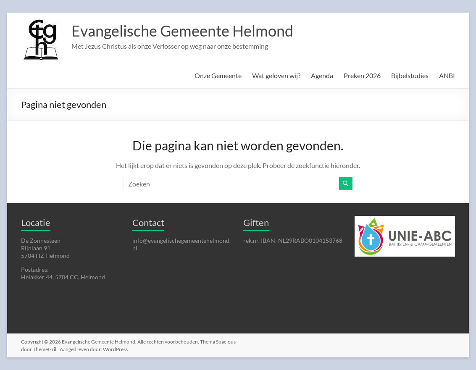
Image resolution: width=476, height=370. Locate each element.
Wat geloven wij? (276, 75)
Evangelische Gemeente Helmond (182, 30)
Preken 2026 (362, 75)
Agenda (322, 75)
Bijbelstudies (410, 75)
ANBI (447, 75)
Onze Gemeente (218, 75)
